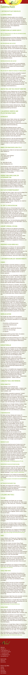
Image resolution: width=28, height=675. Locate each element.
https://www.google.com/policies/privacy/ (10, 604)
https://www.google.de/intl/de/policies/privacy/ (11, 635)
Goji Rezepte (3, 671)
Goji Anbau (3, 670)
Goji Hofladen (3, 673)
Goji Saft (2, 668)
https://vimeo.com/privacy (7, 567)
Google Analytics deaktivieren (17, 472)
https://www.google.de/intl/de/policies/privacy (14, 532)
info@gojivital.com (6, 654)
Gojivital (2, 667)
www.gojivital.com (4, 656)
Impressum (3, 660)
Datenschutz (3, 661)
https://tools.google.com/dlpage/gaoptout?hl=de (12, 461)
